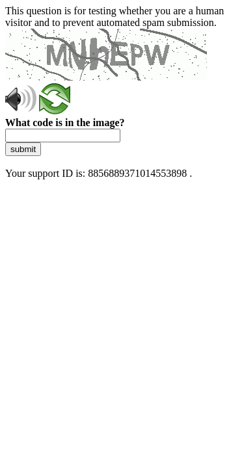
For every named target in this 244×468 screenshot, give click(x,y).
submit (23, 149)
